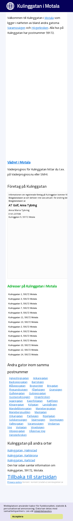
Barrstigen (38, 382)
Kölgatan (33, 404)
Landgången (50, 404)
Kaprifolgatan (35, 401)
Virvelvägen (37, 427)
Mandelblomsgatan (20, 408)
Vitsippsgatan (17, 431)
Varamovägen (16, 28)
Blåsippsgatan (17, 385)
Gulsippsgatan (37, 393)
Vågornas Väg (37, 431)
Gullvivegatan (17, 393)
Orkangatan (16, 416)
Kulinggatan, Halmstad (22, 450)
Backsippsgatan (18, 382)
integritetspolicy (43, 511)
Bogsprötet (36, 385)
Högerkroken (40, 28)
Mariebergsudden (19, 412)
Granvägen (55, 389)
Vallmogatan (16, 423)
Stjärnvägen (38, 419)
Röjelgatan (49, 416)
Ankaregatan (40, 378)
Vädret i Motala (18, 162)
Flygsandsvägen (18, 389)
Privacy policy (14, 482)
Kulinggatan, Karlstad (21, 460)
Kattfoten (52, 401)
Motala (49, 18)
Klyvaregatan (16, 404)
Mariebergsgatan (46, 408)
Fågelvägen (38, 389)
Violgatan (21, 427)
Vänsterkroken (18, 435)
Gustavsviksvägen (19, 397)
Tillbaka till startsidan (32, 476)
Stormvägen (56, 419)
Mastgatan (41, 412)
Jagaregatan (16, 401)
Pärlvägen (33, 416)
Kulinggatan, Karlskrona (22, 455)
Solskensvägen (18, 419)
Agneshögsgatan (19, 378)
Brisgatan (52, 385)
